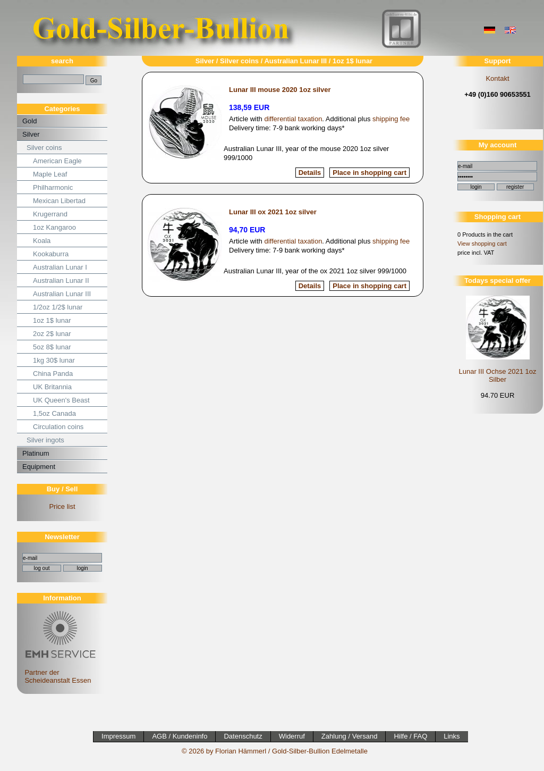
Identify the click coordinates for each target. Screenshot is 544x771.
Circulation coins (58, 427)
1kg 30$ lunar (54, 360)
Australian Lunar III (62, 294)
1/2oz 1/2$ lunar (57, 307)
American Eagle (57, 161)
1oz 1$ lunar (52, 320)
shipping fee (391, 119)
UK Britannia (52, 387)
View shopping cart (482, 243)
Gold (29, 121)
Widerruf (292, 736)
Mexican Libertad (59, 201)
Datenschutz (243, 736)
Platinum (35, 453)
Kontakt (497, 78)
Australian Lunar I (60, 267)
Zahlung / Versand (349, 736)
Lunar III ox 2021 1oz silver (273, 212)
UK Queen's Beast (61, 400)
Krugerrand (50, 214)
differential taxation (293, 119)
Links (452, 736)
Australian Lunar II (61, 280)
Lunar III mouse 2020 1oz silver (279, 90)
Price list (62, 506)
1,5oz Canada (54, 413)
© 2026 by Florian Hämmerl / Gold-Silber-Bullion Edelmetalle (275, 751)
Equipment (38, 467)
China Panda (53, 374)
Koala (41, 241)
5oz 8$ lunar (52, 347)
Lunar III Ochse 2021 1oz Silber (498, 375)
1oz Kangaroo (54, 227)
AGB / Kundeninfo (179, 736)
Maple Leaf (50, 174)
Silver (31, 134)
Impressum (118, 736)
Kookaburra (51, 254)
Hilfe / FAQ (410, 736)
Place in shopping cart (369, 173)
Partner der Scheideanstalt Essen (58, 672)
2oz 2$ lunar (52, 334)
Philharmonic (53, 187)
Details (310, 173)
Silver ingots (45, 440)
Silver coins (44, 148)
